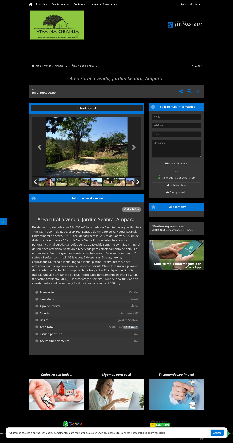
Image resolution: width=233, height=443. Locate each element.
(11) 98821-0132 (188, 24)
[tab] (42, 108)
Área (74, 65)
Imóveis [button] (40, 4)
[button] (40, 147)
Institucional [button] (59, 4)
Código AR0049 (88, 65)
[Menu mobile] (30, 4)
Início (36, 65)
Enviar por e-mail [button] (176, 163)
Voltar (197, 65)
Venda (47, 65)
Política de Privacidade (151, 432)
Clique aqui (158, 229)
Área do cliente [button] (189, 4)
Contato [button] (78, 4)
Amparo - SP (61, 65)
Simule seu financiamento (104, 4)
